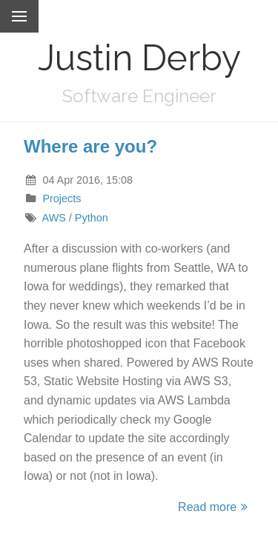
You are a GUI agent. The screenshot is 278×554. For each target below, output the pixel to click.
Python (91, 218)
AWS (54, 218)
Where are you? (90, 146)
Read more (215, 507)
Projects (61, 198)
